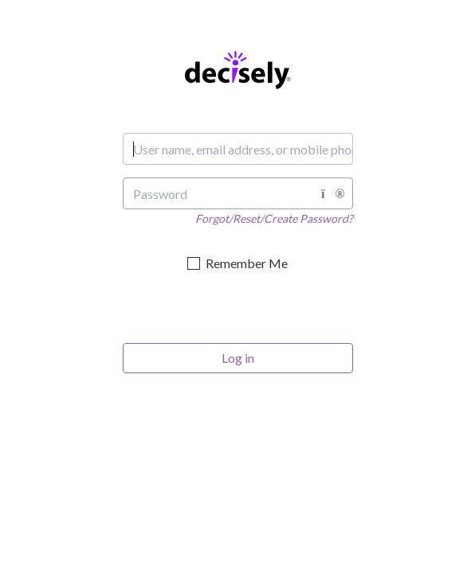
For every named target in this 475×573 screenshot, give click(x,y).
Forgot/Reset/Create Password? (274, 218)
